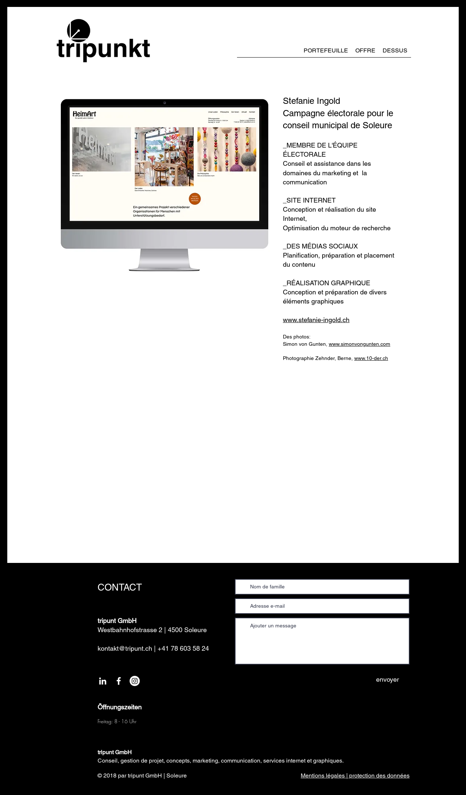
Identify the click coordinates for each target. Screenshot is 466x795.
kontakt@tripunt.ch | (127, 648)
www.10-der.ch (371, 358)
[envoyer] (387, 679)
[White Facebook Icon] (119, 681)
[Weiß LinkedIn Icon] (103, 681)
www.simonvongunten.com (359, 344)
